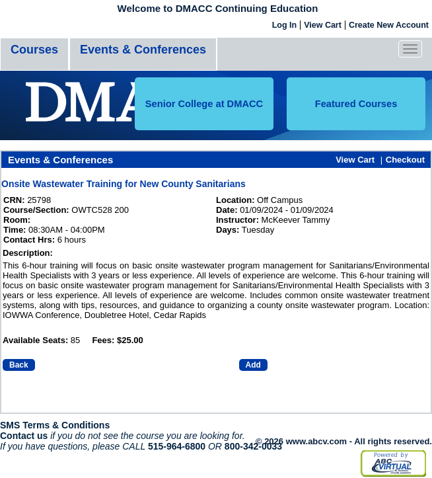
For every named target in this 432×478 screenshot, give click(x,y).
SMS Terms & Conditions (55, 425)
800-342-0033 (253, 446)
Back (18, 365)
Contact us (24, 435)
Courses (34, 49)
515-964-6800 (176, 446)
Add (253, 365)
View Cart (323, 25)
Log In (284, 25)
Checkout (405, 160)
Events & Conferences (143, 49)
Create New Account (389, 25)
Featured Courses (356, 104)
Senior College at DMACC (204, 104)
